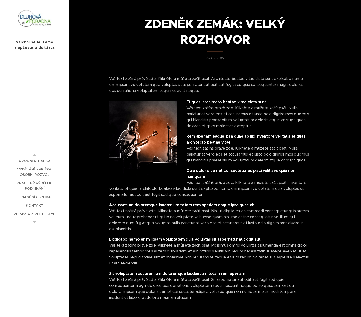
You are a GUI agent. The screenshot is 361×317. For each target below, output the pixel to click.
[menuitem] (34, 160)
